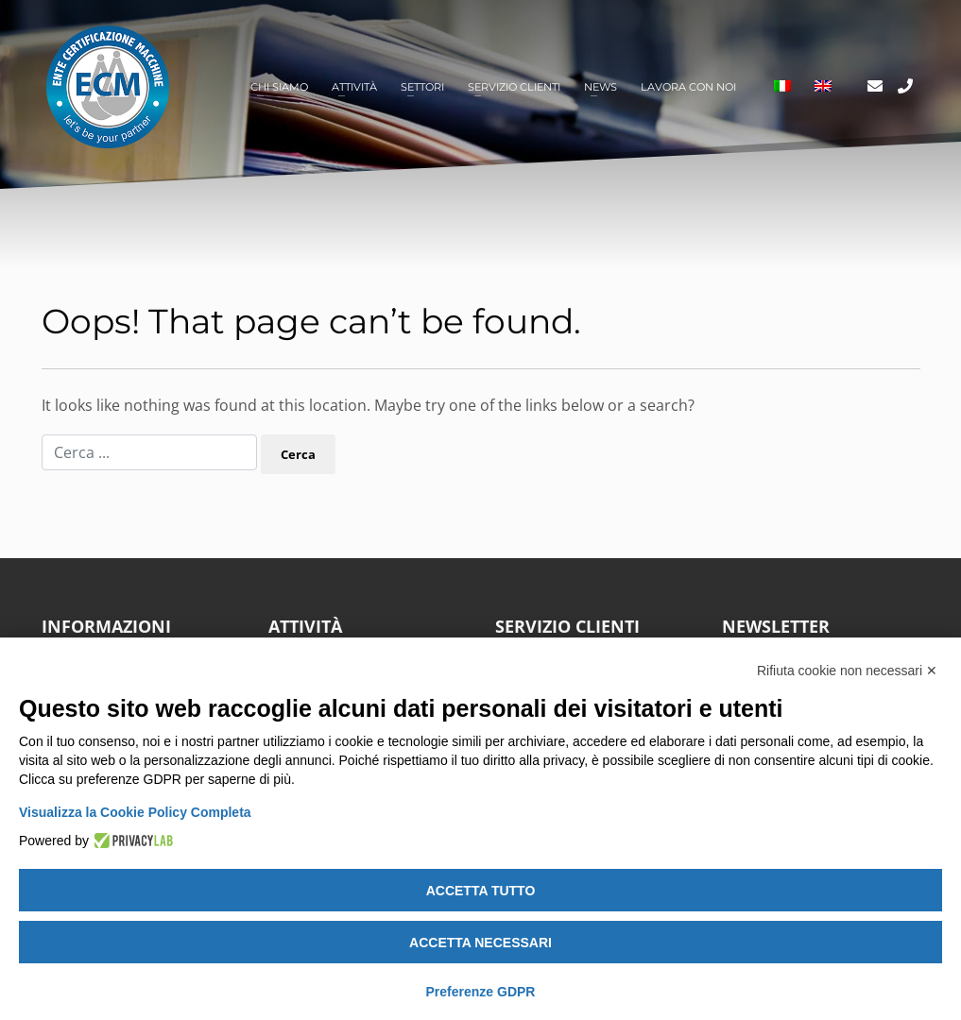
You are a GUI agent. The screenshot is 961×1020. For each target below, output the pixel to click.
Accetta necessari (480, 942)
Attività (354, 87)
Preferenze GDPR (481, 991)
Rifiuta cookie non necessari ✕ (847, 670)
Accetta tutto (481, 890)
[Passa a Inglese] (823, 87)
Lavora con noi (688, 87)
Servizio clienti (514, 87)
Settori (422, 87)
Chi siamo (279, 87)
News (600, 87)
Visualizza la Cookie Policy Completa (135, 812)
